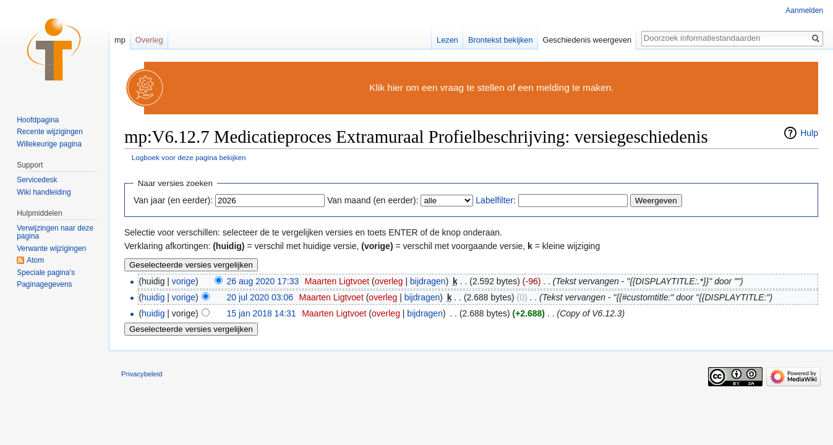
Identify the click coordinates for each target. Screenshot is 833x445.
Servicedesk (37, 180)
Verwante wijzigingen (51, 248)
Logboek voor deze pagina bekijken (189, 157)
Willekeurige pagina (49, 144)
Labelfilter (494, 200)
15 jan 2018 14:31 (261, 313)
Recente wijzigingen (50, 131)
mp (120, 39)
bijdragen (428, 281)
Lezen (447, 39)
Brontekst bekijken (500, 39)
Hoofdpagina (38, 120)
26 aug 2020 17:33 (263, 281)
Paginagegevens (44, 284)
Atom (35, 260)
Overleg (149, 39)
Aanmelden (804, 10)
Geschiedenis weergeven (587, 39)
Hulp (809, 133)
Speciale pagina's (46, 272)
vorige (183, 281)
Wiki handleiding (43, 192)
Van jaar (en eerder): (173, 200)
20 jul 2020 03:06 (260, 297)
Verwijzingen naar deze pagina (55, 232)
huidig (153, 297)
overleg (389, 281)
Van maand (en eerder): (373, 200)
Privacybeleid (142, 374)
